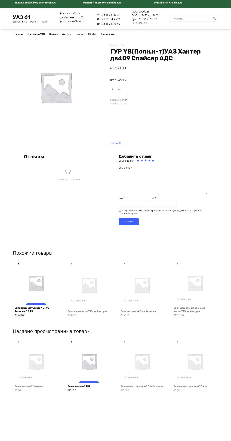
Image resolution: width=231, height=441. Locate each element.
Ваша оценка (126, 162)
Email (152, 199)
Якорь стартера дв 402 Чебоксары (136, 390)
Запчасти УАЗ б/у (60, 34)
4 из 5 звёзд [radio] (149, 161)
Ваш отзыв (125, 169)
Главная (18, 34)
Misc (123, 45)
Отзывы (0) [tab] (115, 143)
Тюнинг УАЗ (108, 34)
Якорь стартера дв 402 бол (192, 392)
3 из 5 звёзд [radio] (145, 161)
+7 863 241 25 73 (110, 14)
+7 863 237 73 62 (110, 23)
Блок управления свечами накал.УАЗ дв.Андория (191, 311)
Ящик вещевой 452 (80, 392)
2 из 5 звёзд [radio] (142, 161)
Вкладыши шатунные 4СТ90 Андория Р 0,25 (34, 311)
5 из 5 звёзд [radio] (153, 161)
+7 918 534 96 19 (110, 19)
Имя (121, 199)
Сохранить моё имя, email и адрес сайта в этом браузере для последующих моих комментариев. (162, 213)
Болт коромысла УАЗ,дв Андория (84, 311)
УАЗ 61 (21, 17)
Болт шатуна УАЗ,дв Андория (140, 312)
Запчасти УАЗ (36, 34)
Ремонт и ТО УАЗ (86, 34)
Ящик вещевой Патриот (31, 392)
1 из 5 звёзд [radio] (138, 161)
